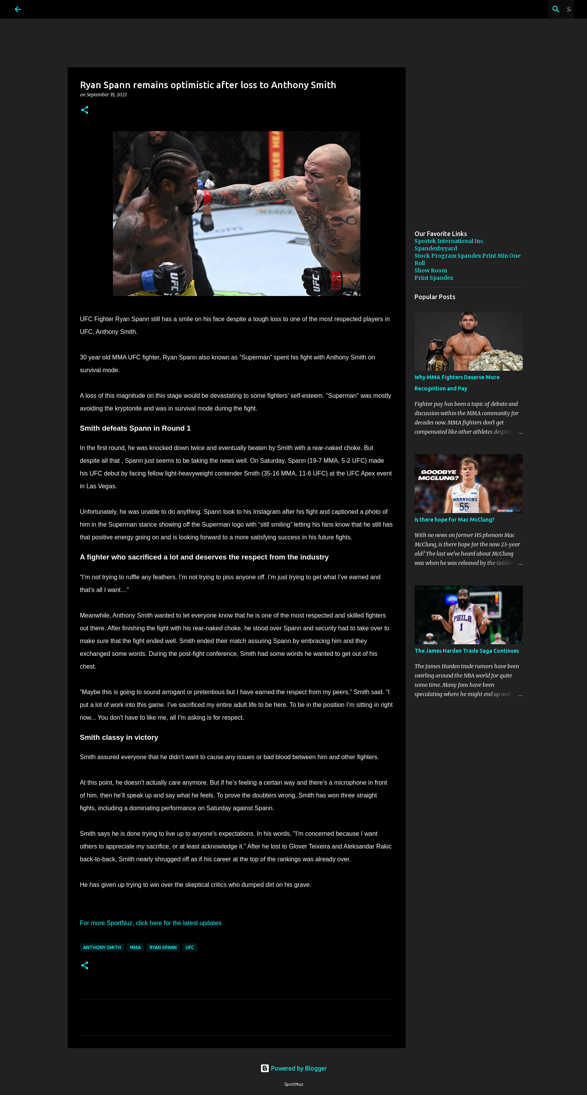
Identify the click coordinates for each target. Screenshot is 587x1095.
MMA (135, 947)
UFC (190, 947)
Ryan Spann (163, 947)
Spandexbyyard (436, 248)
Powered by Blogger (293, 1068)
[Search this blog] (533, 9)
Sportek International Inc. (450, 241)
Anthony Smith (102, 947)
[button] (84, 110)
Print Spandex (434, 277)
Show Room (431, 270)
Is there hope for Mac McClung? (455, 520)
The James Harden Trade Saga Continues (467, 651)
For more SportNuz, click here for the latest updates (151, 923)
